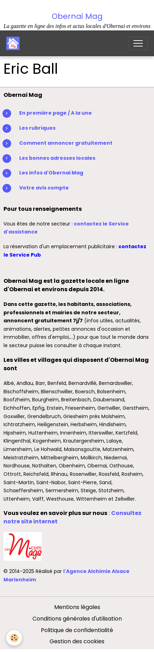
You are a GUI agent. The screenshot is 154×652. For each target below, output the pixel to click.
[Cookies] (14, 638)
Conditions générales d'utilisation (77, 619)
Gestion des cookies (77, 641)
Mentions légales (77, 607)
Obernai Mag (77, 16)
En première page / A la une (55, 112)
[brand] (14, 43)
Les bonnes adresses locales (57, 158)
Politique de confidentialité (77, 630)
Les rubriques (37, 127)
